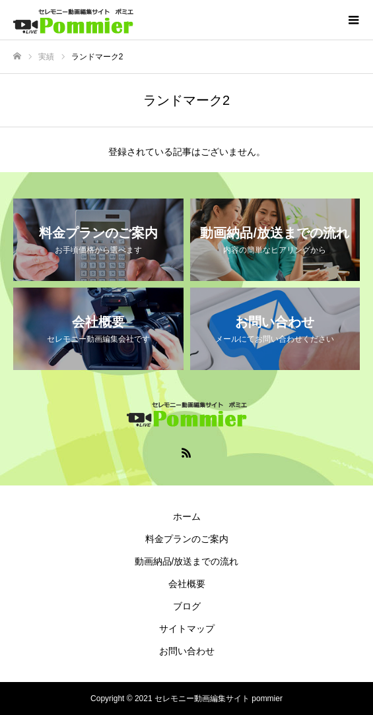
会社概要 (186, 583)
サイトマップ (187, 628)
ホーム (187, 516)
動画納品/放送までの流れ (187, 561)
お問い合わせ (187, 651)
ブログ (187, 606)
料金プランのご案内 (186, 539)
